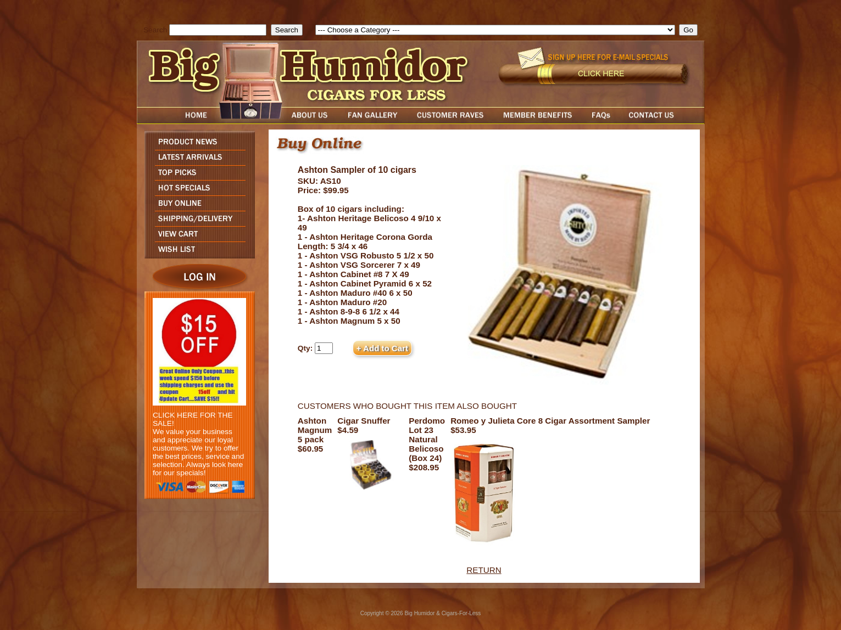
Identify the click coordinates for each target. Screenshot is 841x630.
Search (155, 30)
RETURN (483, 570)
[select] (495, 30)
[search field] (217, 30)
